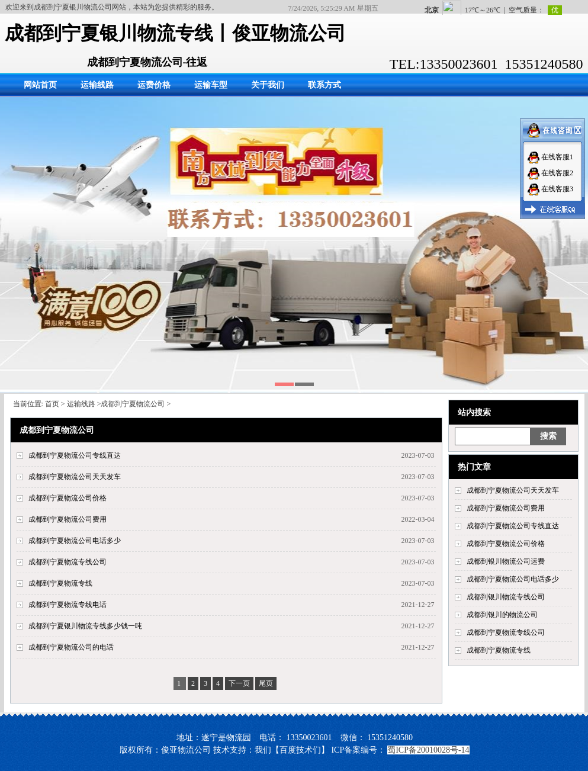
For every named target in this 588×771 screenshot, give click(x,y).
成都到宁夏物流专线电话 (67, 604)
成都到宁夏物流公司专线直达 (513, 526)
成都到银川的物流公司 (502, 615)
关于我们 (267, 85)
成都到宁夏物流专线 (499, 650)
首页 (52, 404)
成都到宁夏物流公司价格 (506, 543)
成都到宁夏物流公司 (133, 404)
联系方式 (324, 85)
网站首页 (40, 85)
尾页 (266, 683)
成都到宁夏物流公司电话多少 (513, 579)
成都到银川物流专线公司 (506, 597)
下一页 (239, 683)
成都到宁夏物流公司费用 (506, 508)
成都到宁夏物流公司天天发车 (513, 490)
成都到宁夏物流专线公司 (506, 632)
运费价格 (154, 85)
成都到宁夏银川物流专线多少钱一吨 (85, 626)
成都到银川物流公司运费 (506, 561)
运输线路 (97, 85)
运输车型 (210, 85)
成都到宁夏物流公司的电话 (71, 647)
